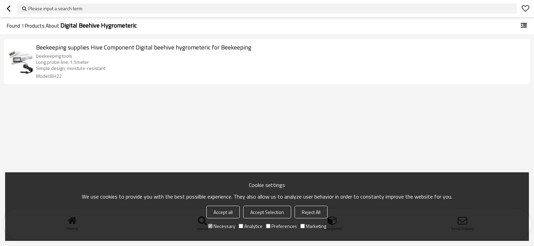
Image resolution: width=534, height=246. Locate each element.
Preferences (281, 226)
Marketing (313, 226)
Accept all (223, 212)
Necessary (221, 226)
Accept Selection (267, 212)
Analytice (251, 226)
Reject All (311, 212)
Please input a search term (55, 8)
